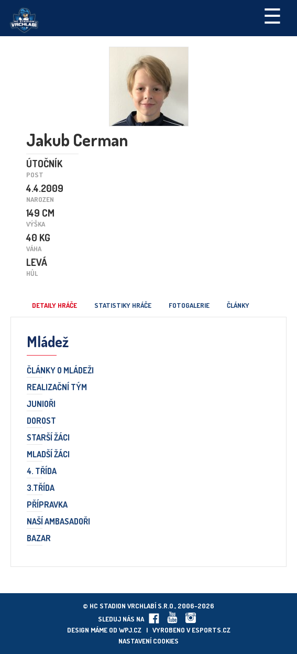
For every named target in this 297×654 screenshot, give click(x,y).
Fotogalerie (189, 305)
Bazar (39, 538)
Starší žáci (48, 438)
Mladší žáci (48, 454)
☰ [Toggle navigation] (272, 15)
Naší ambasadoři (58, 522)
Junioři (41, 404)
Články (238, 305)
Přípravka (47, 505)
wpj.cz (130, 630)
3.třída (40, 488)
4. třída (42, 471)
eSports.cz (211, 630)
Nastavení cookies (148, 641)
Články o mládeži (60, 371)
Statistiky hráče (122, 305)
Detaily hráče (54, 305)
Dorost (41, 421)
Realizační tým (57, 387)
